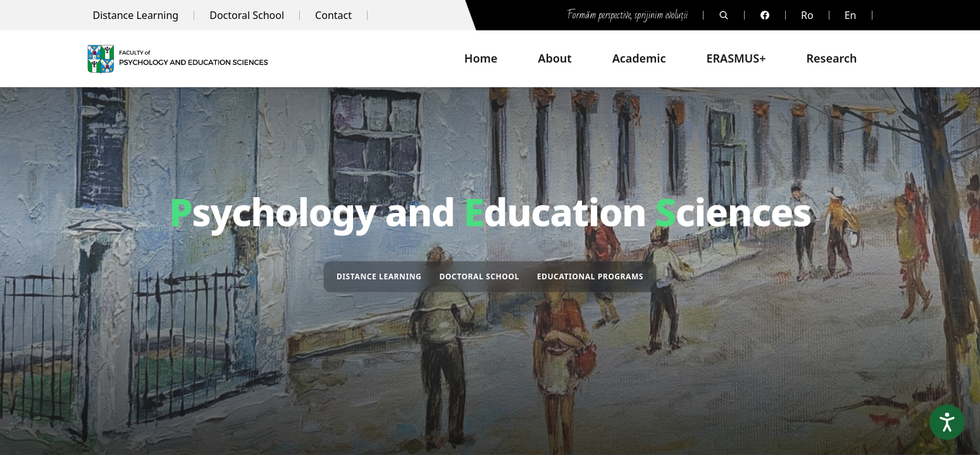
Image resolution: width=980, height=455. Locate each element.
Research (831, 58)
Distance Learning (136, 15)
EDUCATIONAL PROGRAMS (590, 276)
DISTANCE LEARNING (379, 276)
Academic (639, 58)
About (554, 58)
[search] (724, 15)
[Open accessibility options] (947, 422)
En (851, 15)
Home (481, 58)
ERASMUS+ (736, 58)
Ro (807, 15)
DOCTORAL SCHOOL (479, 276)
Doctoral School (246, 15)
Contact (333, 15)
